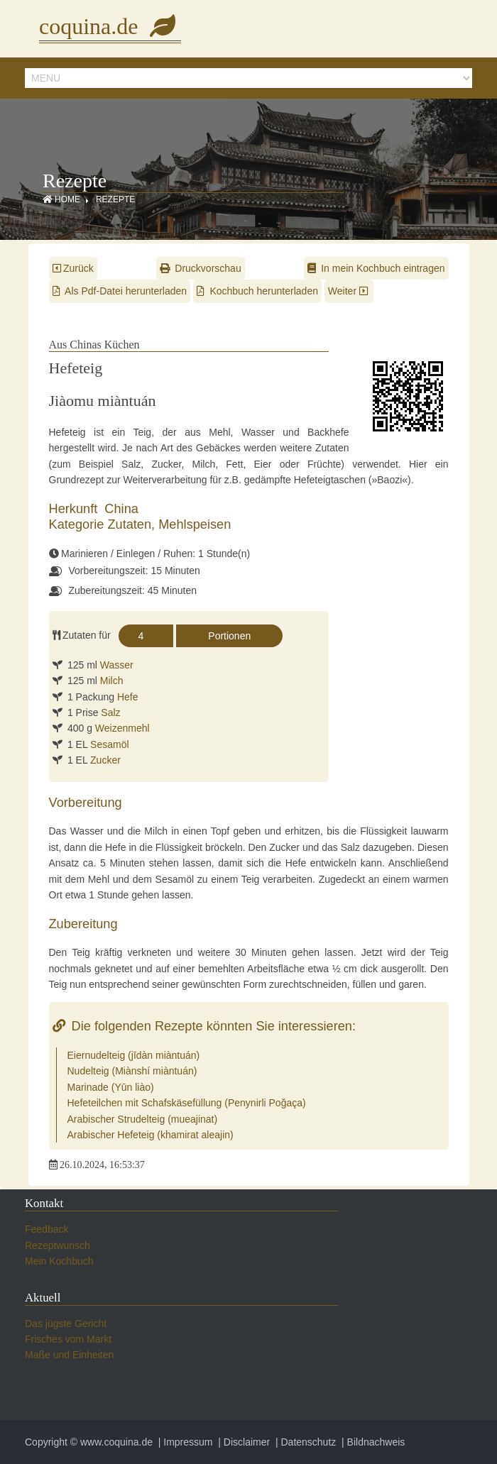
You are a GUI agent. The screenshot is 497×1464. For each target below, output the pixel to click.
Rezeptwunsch (57, 1245)
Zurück (73, 268)
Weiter (349, 291)
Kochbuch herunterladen (257, 291)
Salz (110, 712)
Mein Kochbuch (59, 1261)
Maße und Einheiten (69, 1354)
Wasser (116, 665)
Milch (112, 680)
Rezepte (115, 199)
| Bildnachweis (372, 1442)
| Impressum (184, 1442)
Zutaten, (132, 524)
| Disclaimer (242, 1442)
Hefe (127, 697)
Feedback (46, 1229)
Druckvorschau (200, 268)
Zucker (105, 760)
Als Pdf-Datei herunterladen (120, 291)
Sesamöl (109, 744)
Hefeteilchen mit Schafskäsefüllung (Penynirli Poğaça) (186, 1102)
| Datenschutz (304, 1442)
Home (61, 199)
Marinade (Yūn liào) (110, 1087)
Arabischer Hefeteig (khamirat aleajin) (150, 1134)
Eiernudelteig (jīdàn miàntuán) (133, 1055)
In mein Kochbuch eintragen (376, 268)
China (121, 509)
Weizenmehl (122, 728)
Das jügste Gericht (65, 1323)
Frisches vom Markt (68, 1339)
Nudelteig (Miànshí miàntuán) (132, 1071)
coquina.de (110, 26)
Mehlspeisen (194, 524)
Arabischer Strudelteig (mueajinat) (142, 1119)
